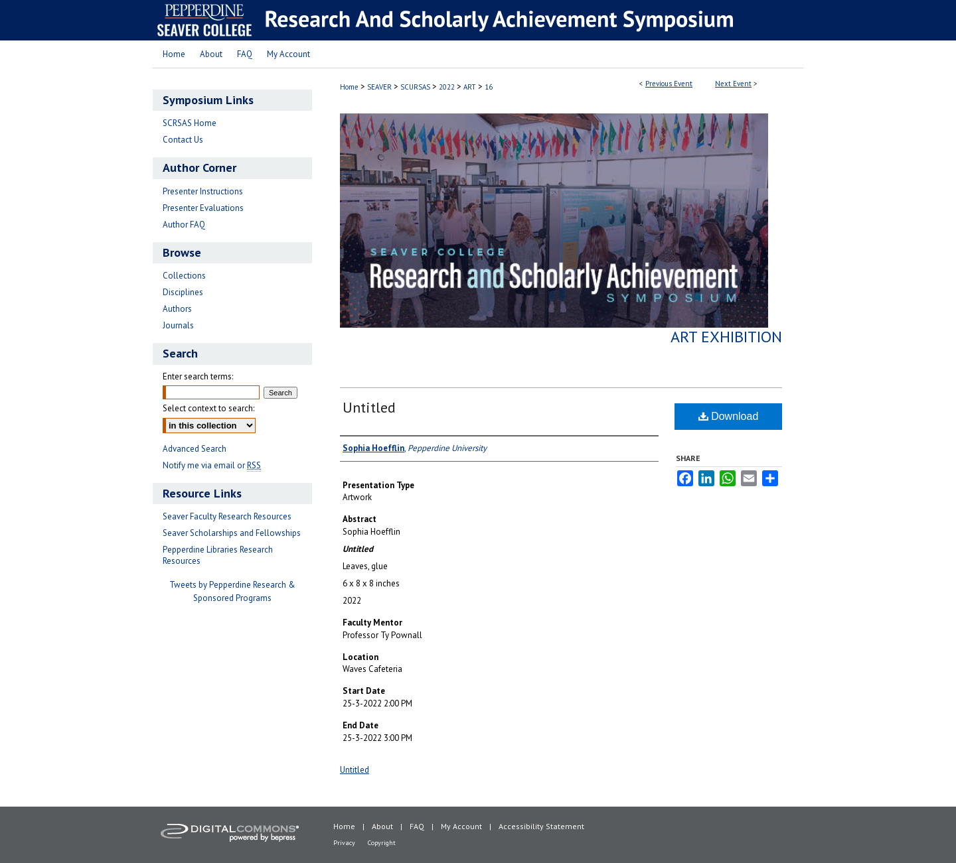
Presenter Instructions (203, 191)
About (382, 826)
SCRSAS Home (189, 123)
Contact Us (183, 139)
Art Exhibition (726, 336)
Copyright (382, 842)
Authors (177, 308)
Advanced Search (194, 448)
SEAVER (380, 87)
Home (349, 87)
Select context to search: (208, 408)
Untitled (369, 407)
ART (470, 87)
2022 (448, 87)
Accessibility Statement (541, 826)
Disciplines (183, 292)
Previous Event (668, 83)
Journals (178, 325)
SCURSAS (416, 87)
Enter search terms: (198, 376)
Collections (184, 275)
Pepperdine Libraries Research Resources (218, 555)
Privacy (344, 842)
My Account (461, 826)
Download (728, 416)
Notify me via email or (212, 465)
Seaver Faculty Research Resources (227, 516)
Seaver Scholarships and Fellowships (232, 533)
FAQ (417, 826)
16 (489, 87)
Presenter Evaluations (203, 208)
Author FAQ (184, 224)
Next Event (733, 83)
